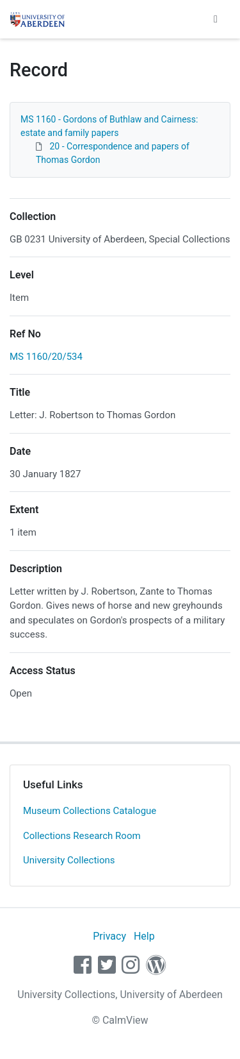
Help (144, 936)
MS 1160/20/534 (46, 356)
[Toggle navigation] (216, 19)
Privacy (109, 936)
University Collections (69, 860)
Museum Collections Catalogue (89, 811)
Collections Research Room (82, 836)
